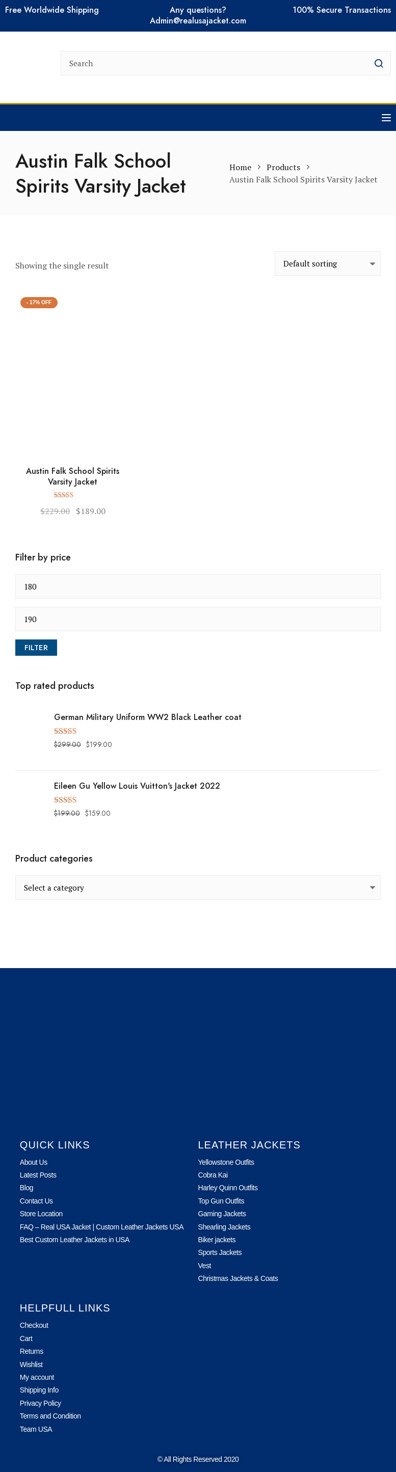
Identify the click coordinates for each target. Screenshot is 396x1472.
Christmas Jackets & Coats (238, 1278)
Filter (36, 647)
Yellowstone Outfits (226, 1162)
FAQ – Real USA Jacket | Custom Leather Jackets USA (101, 1227)
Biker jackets (217, 1240)
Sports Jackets (220, 1252)
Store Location (41, 1214)
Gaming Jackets (222, 1214)
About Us (33, 1162)
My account (37, 1377)
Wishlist (31, 1364)
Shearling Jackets (224, 1227)
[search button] (378, 63)
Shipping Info (39, 1390)
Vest (204, 1266)
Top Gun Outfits (221, 1201)
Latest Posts (38, 1175)
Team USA (36, 1429)
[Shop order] (328, 263)
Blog (26, 1188)
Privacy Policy (40, 1403)
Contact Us (36, 1201)
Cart (26, 1338)
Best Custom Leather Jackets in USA (74, 1240)
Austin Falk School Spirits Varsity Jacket (72, 477)
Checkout (34, 1325)
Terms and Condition (50, 1416)
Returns (31, 1351)
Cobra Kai (213, 1175)
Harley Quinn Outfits (228, 1188)
